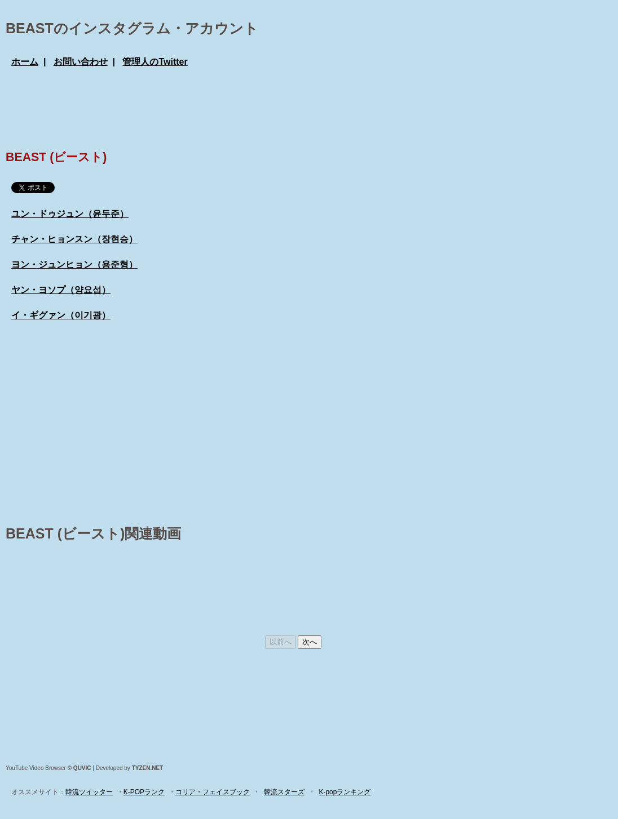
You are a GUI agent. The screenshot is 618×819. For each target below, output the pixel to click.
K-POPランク (144, 792)
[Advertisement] (216, 107)
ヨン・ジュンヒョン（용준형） (74, 264)
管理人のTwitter (154, 61)
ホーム (24, 61)
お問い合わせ (81, 61)
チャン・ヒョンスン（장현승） (74, 239)
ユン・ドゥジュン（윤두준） (70, 214)
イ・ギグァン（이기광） (61, 315)
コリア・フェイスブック (212, 792)
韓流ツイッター (89, 792)
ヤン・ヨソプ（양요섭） (61, 290)
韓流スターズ (284, 792)
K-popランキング (344, 792)
